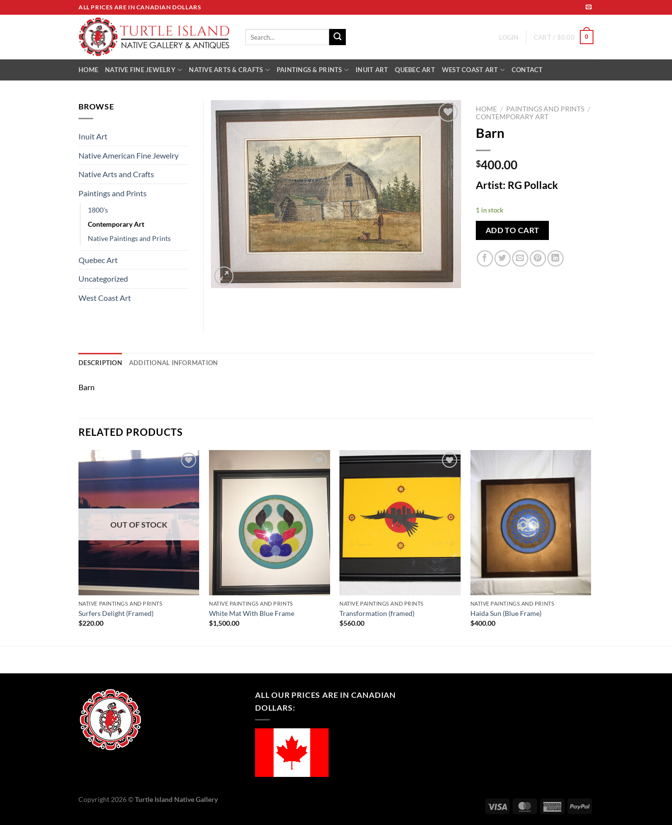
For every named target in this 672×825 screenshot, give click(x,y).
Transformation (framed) (376, 613)
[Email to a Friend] (520, 258)
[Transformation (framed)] (400, 522)
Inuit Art (92, 136)
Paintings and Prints (545, 109)
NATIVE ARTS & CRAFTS (229, 70)
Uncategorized (103, 278)
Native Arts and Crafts (116, 174)
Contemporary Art (512, 117)
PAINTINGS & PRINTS (313, 70)
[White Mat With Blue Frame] (269, 522)
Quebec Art (98, 260)
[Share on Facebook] (485, 258)
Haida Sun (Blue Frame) (506, 613)
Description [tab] (100, 363)
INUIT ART (372, 70)
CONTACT (527, 70)
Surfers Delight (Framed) (116, 613)
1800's (98, 210)
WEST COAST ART (473, 70)
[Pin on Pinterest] (538, 258)
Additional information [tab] (173, 363)
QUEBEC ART (415, 70)
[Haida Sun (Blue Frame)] (531, 522)
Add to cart (513, 230)
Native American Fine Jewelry (128, 155)
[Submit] (337, 37)
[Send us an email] (589, 7)
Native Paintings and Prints (129, 238)
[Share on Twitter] (502, 258)
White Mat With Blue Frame (251, 613)
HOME (88, 70)
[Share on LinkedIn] (555, 258)
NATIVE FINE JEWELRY (143, 70)
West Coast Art (104, 297)
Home (486, 109)
